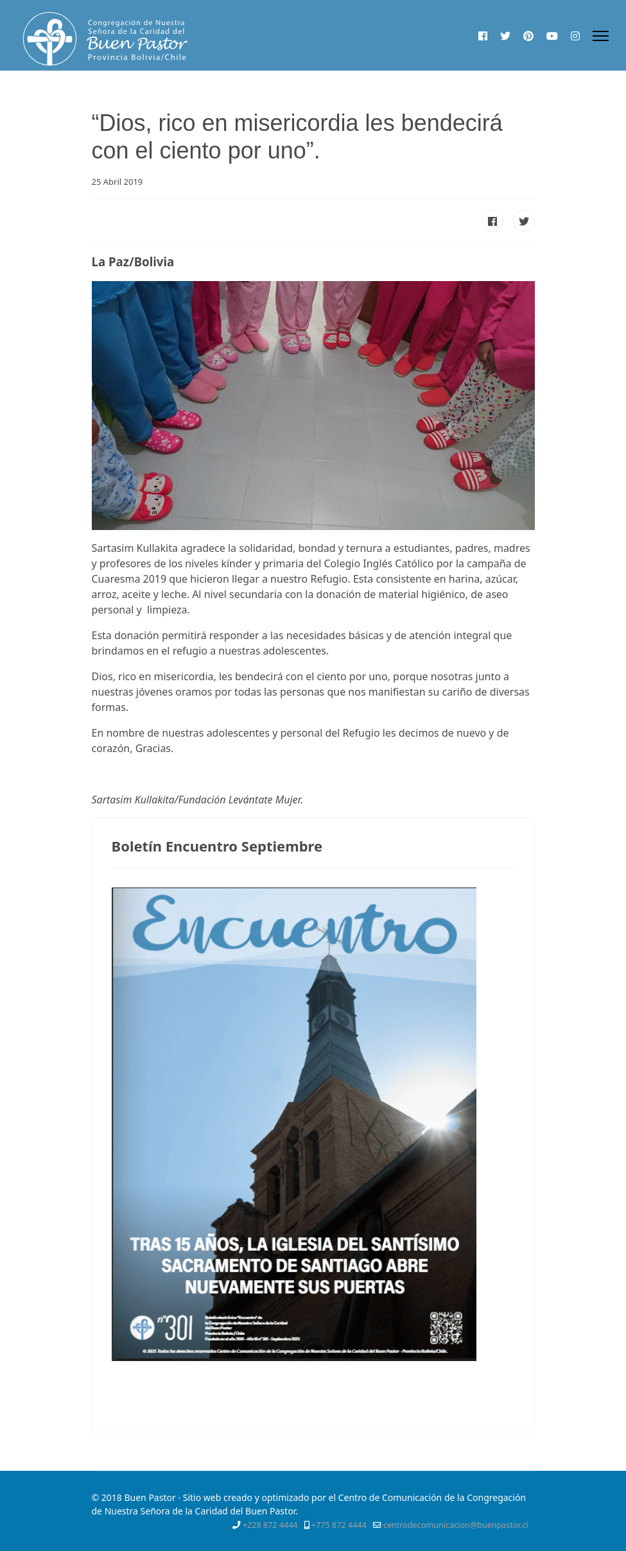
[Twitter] (505, 36)
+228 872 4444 (270, 1525)
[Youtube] (552, 36)
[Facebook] (482, 36)
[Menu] (601, 36)
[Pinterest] (528, 36)
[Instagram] (575, 36)
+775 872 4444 (339, 1525)
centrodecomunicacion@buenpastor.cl (455, 1525)
